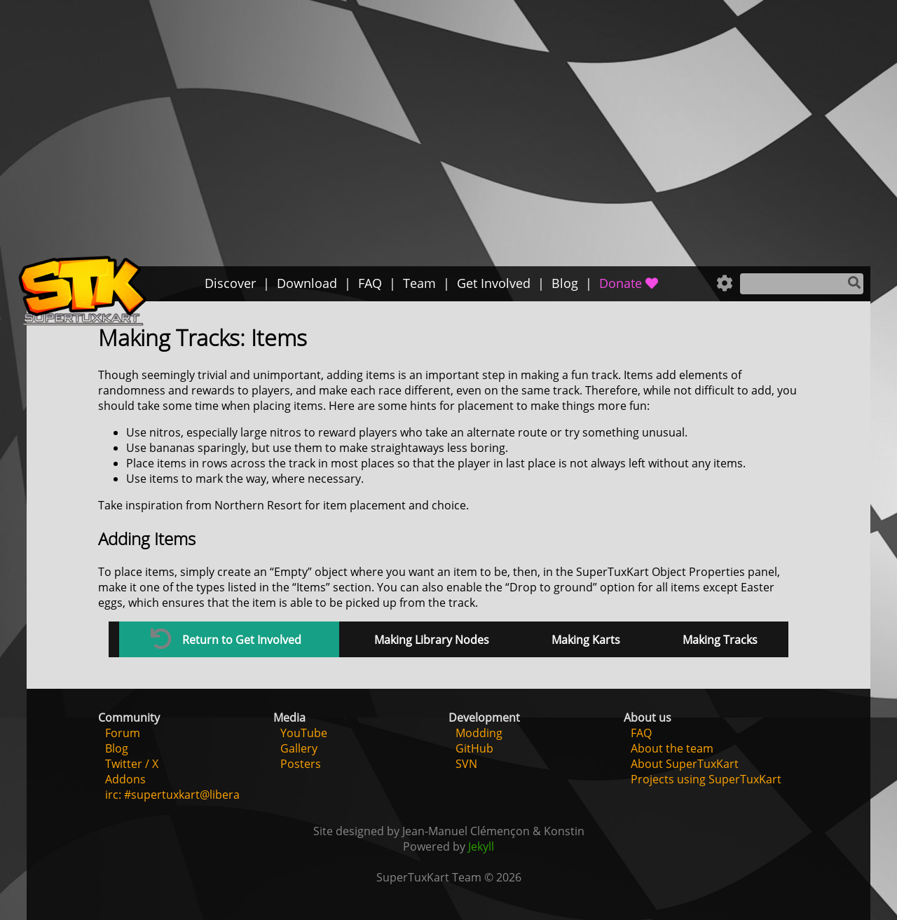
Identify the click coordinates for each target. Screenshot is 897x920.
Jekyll (481, 846)
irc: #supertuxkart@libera (172, 794)
